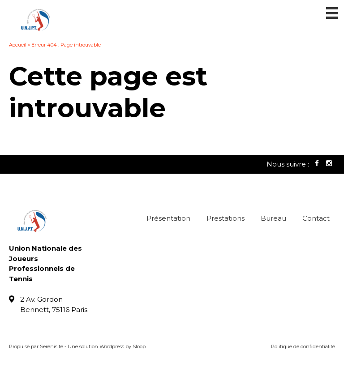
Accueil (17, 45)
